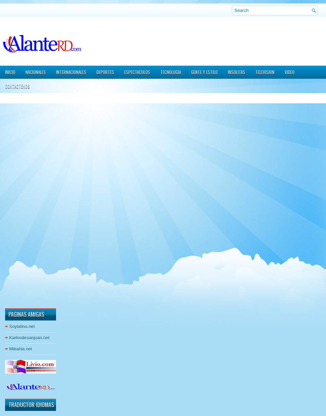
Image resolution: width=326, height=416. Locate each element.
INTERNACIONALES (71, 72)
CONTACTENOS (17, 86)
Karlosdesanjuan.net (29, 337)
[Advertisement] (25, 200)
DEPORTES (105, 72)
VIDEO (289, 72)
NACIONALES (35, 72)
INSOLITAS (236, 72)
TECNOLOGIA (170, 72)
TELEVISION (264, 72)
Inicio (10, 72)
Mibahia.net (20, 348)
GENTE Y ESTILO (204, 72)
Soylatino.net (22, 326)
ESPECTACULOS (137, 72)
